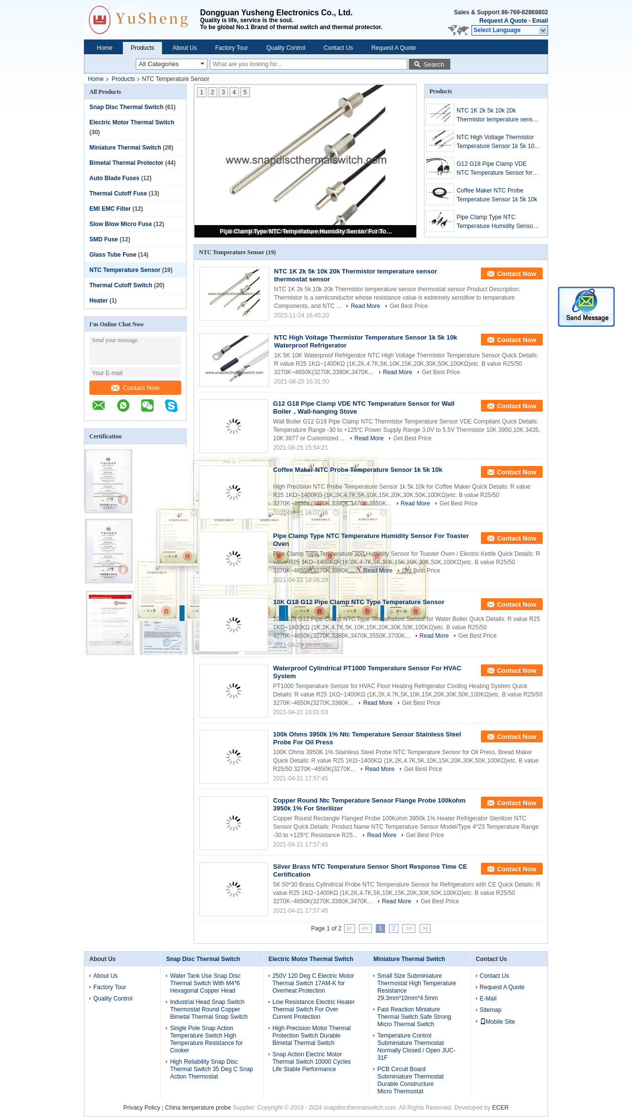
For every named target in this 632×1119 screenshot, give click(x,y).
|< (349, 928)
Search (434, 64)
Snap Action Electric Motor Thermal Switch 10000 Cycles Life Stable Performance (312, 1062)
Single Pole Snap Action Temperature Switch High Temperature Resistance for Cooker (206, 1039)
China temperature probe (198, 1107)
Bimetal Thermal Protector (126, 162)
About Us (184, 47)
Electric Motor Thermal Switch (131, 122)
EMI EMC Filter (110, 208)
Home (105, 47)
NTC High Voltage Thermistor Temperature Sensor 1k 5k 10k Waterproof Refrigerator (497, 142)
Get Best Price (409, 306)
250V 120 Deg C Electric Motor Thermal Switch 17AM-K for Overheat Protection (313, 983)
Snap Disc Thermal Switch (126, 107)
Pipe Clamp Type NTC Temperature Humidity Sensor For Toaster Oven (306, 231)
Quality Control (285, 47)
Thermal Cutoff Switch (120, 285)
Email (540, 20)
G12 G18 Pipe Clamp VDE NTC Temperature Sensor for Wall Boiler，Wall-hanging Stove (495, 168)
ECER (500, 1107)
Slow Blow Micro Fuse (120, 224)
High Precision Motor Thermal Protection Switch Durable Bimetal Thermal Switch (312, 1035)
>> (408, 928)
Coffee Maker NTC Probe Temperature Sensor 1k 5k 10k (497, 195)
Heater (98, 300)
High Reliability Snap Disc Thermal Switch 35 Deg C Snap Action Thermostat (211, 1069)
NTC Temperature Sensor (124, 270)
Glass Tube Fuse (112, 254)
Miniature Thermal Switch (125, 147)
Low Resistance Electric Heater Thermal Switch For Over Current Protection (314, 1009)
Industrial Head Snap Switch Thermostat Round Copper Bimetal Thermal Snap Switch (208, 1009)
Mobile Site (497, 1021)
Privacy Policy (141, 1107)
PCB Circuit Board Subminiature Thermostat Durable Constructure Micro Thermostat (410, 1080)
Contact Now (135, 387)
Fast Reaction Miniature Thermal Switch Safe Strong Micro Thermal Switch (414, 1017)
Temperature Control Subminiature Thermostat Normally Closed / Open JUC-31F (416, 1046)
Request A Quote (503, 20)
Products (142, 47)
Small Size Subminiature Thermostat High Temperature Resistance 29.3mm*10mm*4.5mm (416, 987)
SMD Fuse (103, 239)
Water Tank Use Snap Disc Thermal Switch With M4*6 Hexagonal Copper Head (205, 983)
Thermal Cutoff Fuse (118, 193)
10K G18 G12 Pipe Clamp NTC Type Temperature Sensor (358, 602)
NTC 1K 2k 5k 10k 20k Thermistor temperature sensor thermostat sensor (497, 115)
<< (365, 928)
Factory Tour (231, 47)
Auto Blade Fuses (114, 178)
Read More (365, 306)
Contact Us (338, 47)
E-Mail (488, 998)
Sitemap (491, 1009)
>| (425, 928)
